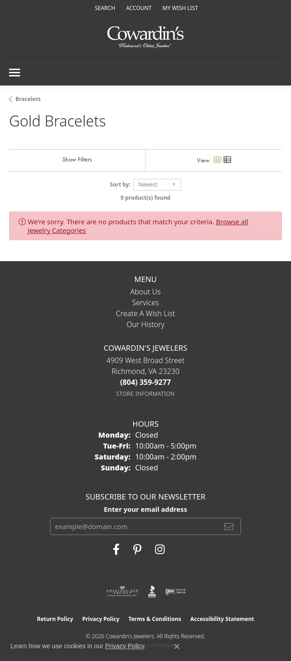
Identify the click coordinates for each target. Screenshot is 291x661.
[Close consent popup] (177, 646)
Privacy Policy (101, 619)
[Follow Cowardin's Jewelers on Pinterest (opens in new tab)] (137, 549)
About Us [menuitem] (145, 292)
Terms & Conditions (155, 619)
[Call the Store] (145, 382)
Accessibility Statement (222, 619)
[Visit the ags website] (122, 591)
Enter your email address (145, 509)
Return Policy (55, 619)
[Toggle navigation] (14, 73)
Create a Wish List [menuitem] (145, 313)
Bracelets (28, 99)
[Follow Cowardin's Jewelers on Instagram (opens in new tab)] (160, 549)
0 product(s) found (145, 198)
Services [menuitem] (145, 303)
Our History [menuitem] (145, 324)
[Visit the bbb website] (152, 591)
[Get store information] (145, 394)
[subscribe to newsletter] (229, 526)
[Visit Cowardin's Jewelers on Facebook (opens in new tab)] (116, 549)
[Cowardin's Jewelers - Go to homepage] (145, 37)
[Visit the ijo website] (175, 591)
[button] (104, 8)
